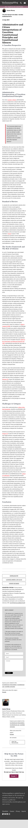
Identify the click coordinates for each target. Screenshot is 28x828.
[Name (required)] (14, 653)
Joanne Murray (11, 10)
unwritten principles (10, 686)
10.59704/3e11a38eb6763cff (17, 603)
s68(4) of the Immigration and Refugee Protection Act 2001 (13, 341)
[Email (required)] (14, 657)
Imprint (24, 811)
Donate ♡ (14, 776)
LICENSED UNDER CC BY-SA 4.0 (14, 579)
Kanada (4, 692)
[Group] (10, 2)
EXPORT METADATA (14, 583)
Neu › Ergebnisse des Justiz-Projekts (14, 7)
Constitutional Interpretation (9, 684)
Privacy (18, 811)
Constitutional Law (14, 725)
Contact (12, 811)
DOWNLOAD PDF (14, 576)
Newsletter (5, 811)
